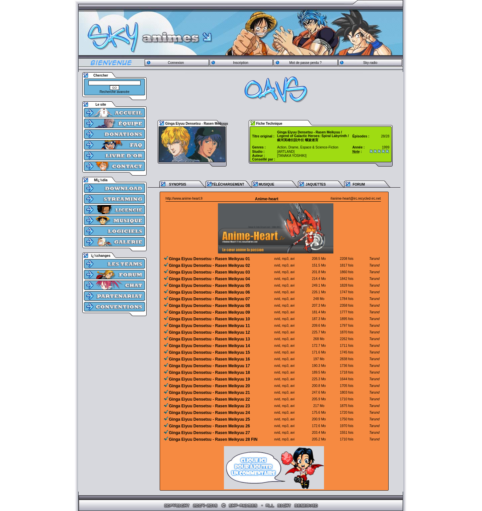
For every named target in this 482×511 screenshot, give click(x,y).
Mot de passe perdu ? (305, 63)
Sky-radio (370, 63)
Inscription (240, 63)
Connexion (176, 63)
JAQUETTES (316, 184)
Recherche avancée (115, 92)
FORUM (358, 184)
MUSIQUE (266, 184)
